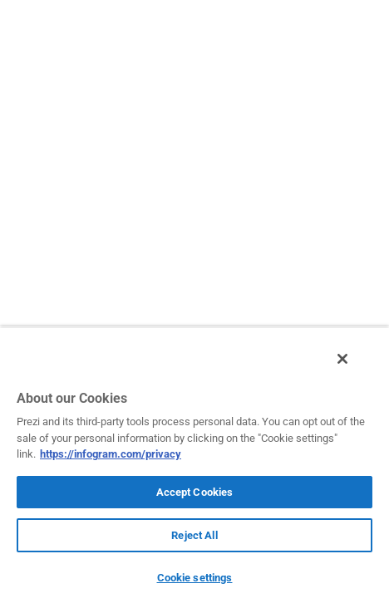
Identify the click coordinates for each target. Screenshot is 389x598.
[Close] (354, 368)
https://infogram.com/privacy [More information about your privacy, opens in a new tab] (110, 454)
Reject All (194, 535)
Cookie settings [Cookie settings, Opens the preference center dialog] (195, 577)
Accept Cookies (195, 492)
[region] (194, 467)
